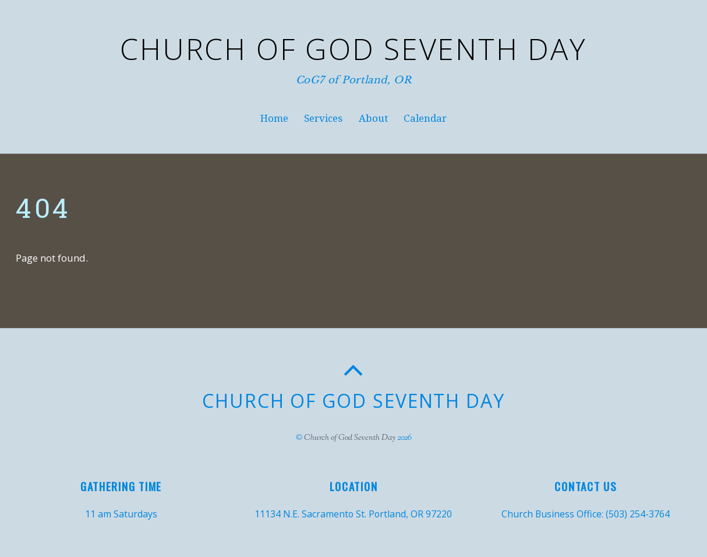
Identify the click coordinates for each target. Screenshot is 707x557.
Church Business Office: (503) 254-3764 (585, 513)
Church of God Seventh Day (349, 438)
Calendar (425, 118)
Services (323, 118)
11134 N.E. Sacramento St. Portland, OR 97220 (353, 513)
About (373, 118)
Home (274, 118)
